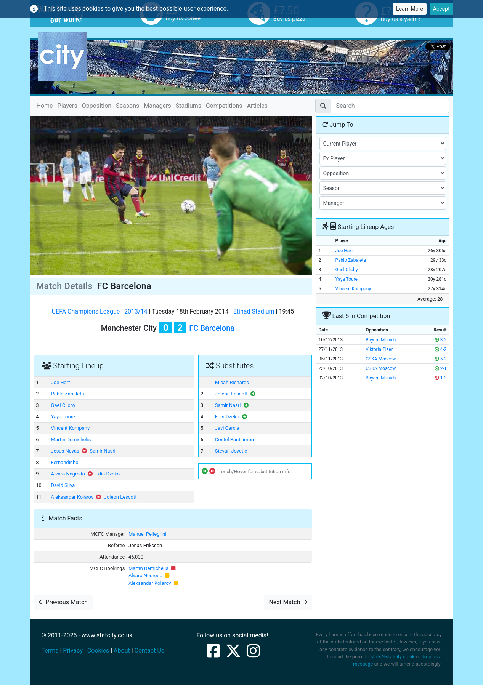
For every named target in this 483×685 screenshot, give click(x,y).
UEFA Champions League (86, 311)
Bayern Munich (381, 339)
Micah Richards (232, 382)
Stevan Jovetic (231, 451)
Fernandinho (65, 462)
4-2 (441, 349)
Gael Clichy (63, 405)
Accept (441, 9)
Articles (257, 105)
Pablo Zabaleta (67, 394)
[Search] (390, 106)
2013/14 (136, 311)
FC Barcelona (211, 328)
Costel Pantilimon (234, 439)
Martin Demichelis (71, 439)
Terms (50, 650)
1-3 (441, 378)
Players (67, 105)
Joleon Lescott (120, 497)
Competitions (224, 105)
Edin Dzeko (107, 474)
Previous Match (63, 602)
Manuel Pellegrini (147, 534)
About (122, 650)
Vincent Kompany (70, 428)
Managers (157, 105)
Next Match (288, 602)
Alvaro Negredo (68, 474)
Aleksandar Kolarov (72, 497)
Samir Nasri (103, 451)
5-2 (441, 359)
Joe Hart (60, 382)
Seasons (127, 105)
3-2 (441, 339)
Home (45, 105)
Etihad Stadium (253, 311)
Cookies (98, 650)
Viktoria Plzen (379, 349)
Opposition (96, 105)
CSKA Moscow (381, 359)
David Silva (63, 485)
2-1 (441, 368)
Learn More (409, 9)
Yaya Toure (63, 416)
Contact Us (150, 650)
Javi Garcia (227, 428)
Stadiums (188, 105)
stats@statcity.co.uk (393, 656)
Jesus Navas (65, 451)
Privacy (73, 650)
